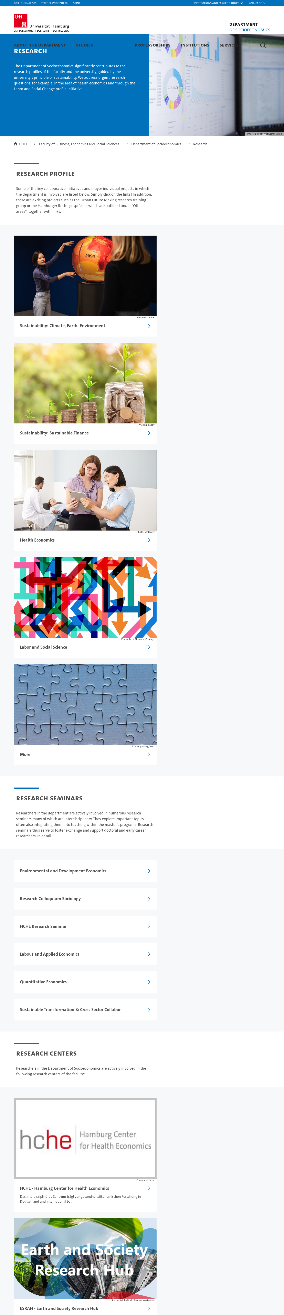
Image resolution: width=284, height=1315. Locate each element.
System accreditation (262, 1286)
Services (229, 44)
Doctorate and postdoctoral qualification (51, 1135)
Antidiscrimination (240, 1263)
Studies (84, 44)
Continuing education (32, 1243)
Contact (230, 1229)
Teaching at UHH (97, 1236)
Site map (261, 1175)
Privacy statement (210, 1175)
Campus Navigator (239, 1236)
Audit (216, 1284)
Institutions (195, 44)
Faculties (167, 1243)
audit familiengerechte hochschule (200, 1288)
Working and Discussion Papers (43, 1123)
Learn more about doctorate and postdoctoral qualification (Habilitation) (196, 869)
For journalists (25, 3)
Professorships (153, 44)
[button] (218, 3)
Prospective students (31, 1236)
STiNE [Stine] (76, 3)
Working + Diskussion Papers (45, 996)
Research (114, 44)
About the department (40, 44)
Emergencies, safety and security (244, 1254)
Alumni (166, 1251)
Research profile (163, 1123)
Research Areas (30, 1028)
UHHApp (231, 1243)
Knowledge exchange (101, 1258)
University (168, 1229)
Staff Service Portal (55, 3)
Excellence (169, 1236)
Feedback (160, 1175)
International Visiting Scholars (46, 1012)
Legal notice (182, 1175)
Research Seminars (36, 1044)
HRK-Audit (240, 1284)
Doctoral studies (96, 1243)
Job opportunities (98, 1251)
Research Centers (35, 1059)
